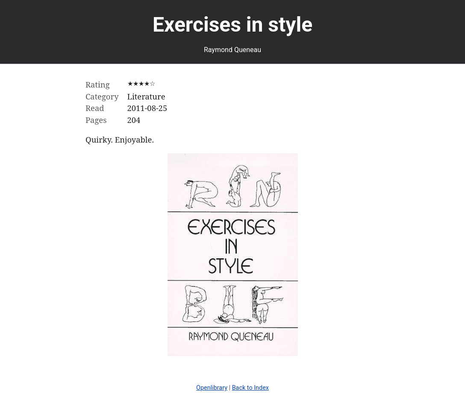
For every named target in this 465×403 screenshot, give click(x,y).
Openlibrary (211, 387)
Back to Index (250, 387)
